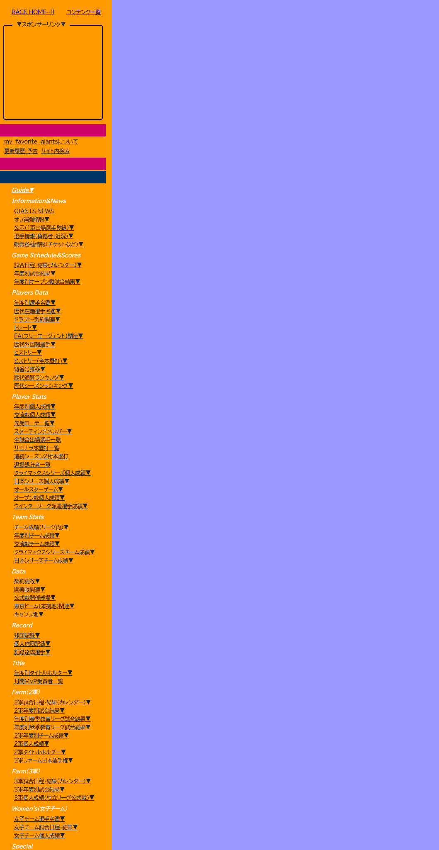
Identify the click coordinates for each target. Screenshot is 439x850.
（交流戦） (209, 96)
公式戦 (149, 96)
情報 (399, 79)
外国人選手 (313, 79)
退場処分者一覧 (32, 508)
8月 (327, 114)
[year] (154, 114)
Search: (333, 241)
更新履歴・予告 (21, 152)
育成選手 (355, 79)
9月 (350, 114)
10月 (373, 114)
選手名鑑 (269, 79)
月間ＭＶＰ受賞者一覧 (38, 759)
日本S (330, 96)
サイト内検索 (55, 152)
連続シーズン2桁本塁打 (41, 500)
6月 (281, 114)
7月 (304, 114)
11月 (396, 114)
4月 (235, 114)
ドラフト (183, 79)
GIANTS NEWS (34, 213)
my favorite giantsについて (41, 142)
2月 (188, 114)
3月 (211, 114)
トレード (226, 79)
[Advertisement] (53, 72)
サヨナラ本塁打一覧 (36, 491)
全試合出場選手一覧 (37, 483)
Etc (390, 96)
